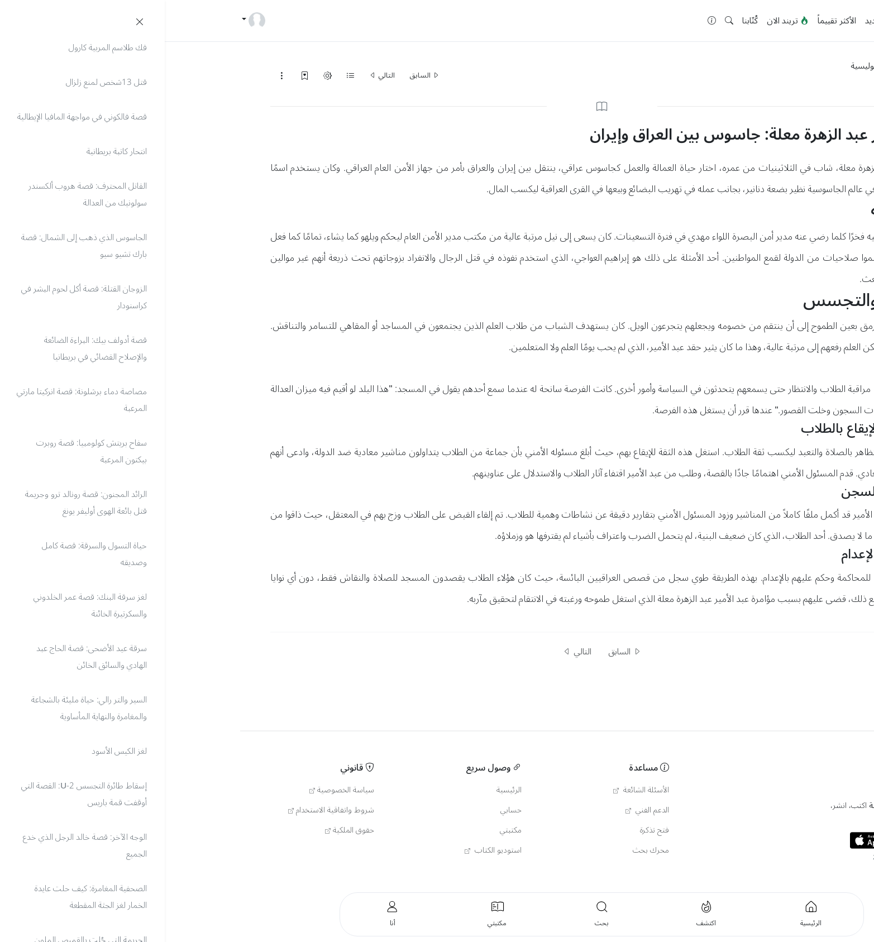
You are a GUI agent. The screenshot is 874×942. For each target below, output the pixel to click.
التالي (217, 75)
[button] (564, 21)
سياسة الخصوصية (177, 790)
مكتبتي (346, 830)
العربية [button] (788, 874)
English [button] (735, 874)
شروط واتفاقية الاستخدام (166, 810)
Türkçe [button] (763, 874)
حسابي (346, 810)
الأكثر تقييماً (672, 21)
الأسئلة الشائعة (476, 790)
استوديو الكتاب (328, 850)
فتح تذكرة (489, 830)
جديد (708, 21)
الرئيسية (739, 21)
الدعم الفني (482, 810)
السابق (260, 75)
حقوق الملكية (184, 830)
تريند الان (623, 21)
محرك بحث (486, 850)
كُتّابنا (585, 21)
